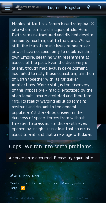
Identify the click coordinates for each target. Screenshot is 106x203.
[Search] (99, 8)
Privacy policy (73, 183)
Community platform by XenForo (52, 198)
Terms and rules (45, 183)
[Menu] (7, 8)
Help (13, 188)
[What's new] (88, 8)
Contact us (19, 183)
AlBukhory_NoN (24, 175)
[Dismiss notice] (91, 24)
